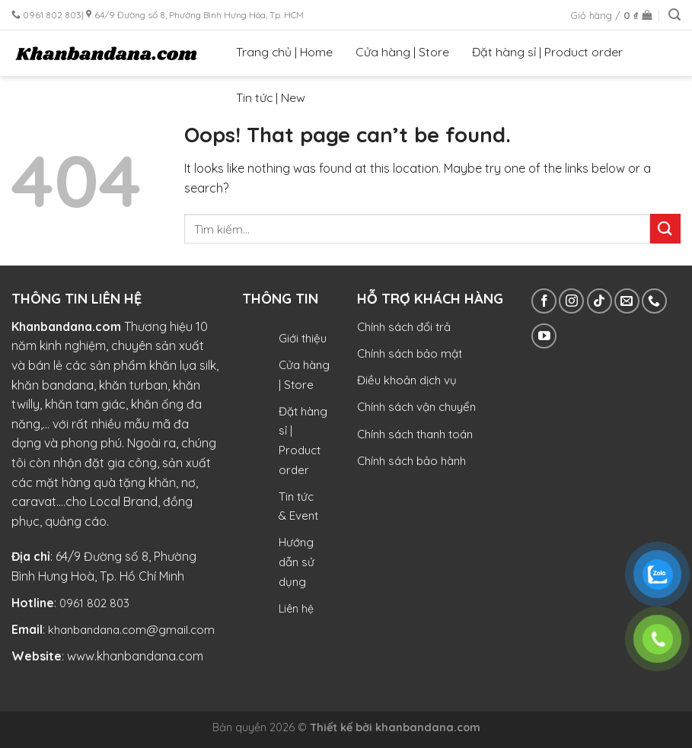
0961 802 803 (94, 603)
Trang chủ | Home (284, 51)
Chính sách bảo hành (411, 461)
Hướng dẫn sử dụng (296, 561)
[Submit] (665, 228)
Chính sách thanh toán (415, 434)
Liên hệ (296, 609)
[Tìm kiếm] (674, 15)
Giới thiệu (303, 338)
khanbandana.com (427, 727)
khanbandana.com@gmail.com (131, 629)
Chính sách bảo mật (409, 353)
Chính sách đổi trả (404, 327)
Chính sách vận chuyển (416, 406)
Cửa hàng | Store (402, 51)
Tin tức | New (270, 97)
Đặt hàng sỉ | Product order (547, 51)
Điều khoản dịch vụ (407, 380)
